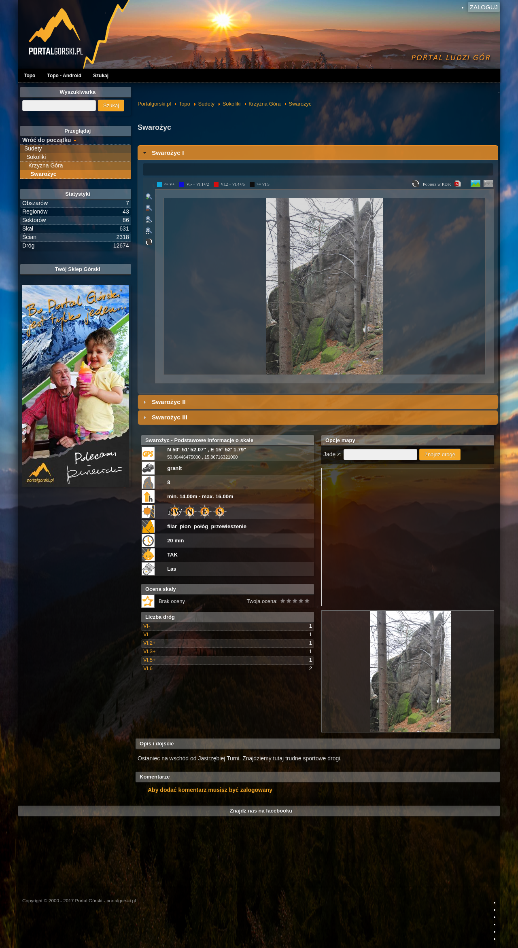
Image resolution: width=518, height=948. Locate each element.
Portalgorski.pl (154, 104)
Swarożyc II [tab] (163, 401)
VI (145, 634)
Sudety (206, 104)
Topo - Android (64, 75)
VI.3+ (149, 651)
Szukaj (100, 75)
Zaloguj (484, 7)
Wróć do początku (46, 140)
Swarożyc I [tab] (162, 152)
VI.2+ (149, 643)
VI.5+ (149, 660)
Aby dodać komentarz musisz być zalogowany (210, 790)
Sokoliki (232, 104)
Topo (29, 75)
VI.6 (148, 668)
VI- (146, 626)
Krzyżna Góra (264, 104)
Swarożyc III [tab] (164, 417)
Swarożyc (300, 104)
